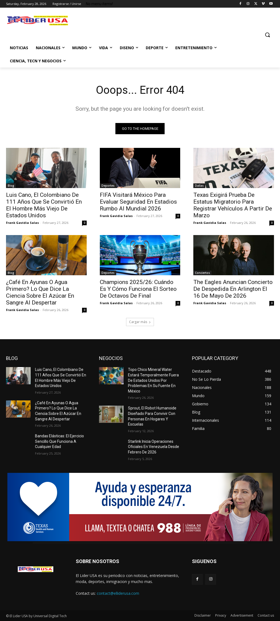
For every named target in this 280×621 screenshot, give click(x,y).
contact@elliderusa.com (118, 593)
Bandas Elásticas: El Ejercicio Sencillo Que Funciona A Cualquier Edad (59, 441)
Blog (11, 186)
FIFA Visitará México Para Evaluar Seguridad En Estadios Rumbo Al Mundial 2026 (138, 202)
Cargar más (140, 322)
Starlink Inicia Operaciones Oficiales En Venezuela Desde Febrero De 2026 (153, 446)
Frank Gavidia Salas (22, 223)
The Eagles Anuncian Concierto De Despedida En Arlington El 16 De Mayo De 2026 (233, 289)
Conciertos (202, 273)
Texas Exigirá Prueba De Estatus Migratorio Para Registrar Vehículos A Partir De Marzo (232, 205)
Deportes (108, 186)
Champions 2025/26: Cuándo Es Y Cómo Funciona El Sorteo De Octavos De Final (138, 289)
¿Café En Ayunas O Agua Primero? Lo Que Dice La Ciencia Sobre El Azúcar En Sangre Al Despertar (40, 292)
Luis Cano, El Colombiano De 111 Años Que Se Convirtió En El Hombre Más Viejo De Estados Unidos (44, 205)
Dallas (199, 186)
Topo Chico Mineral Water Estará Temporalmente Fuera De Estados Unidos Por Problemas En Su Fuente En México (153, 380)
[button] (267, 34)
